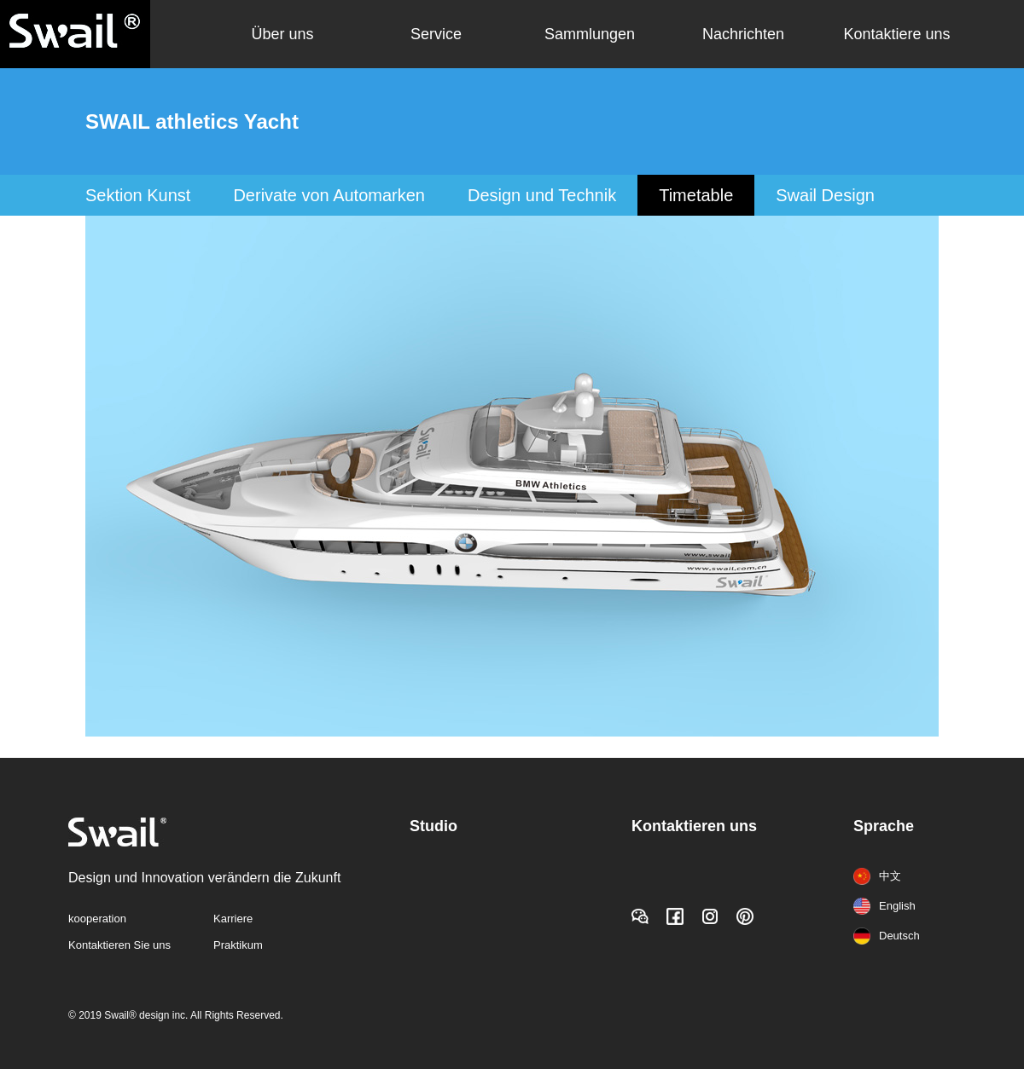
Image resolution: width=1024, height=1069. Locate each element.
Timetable (696, 195)
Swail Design (825, 195)
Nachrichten (743, 34)
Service (436, 34)
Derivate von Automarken (329, 195)
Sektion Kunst (137, 195)
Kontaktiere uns (896, 34)
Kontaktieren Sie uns (119, 945)
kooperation (97, 918)
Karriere (233, 918)
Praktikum (238, 945)
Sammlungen (589, 34)
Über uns (282, 34)
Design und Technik (542, 195)
